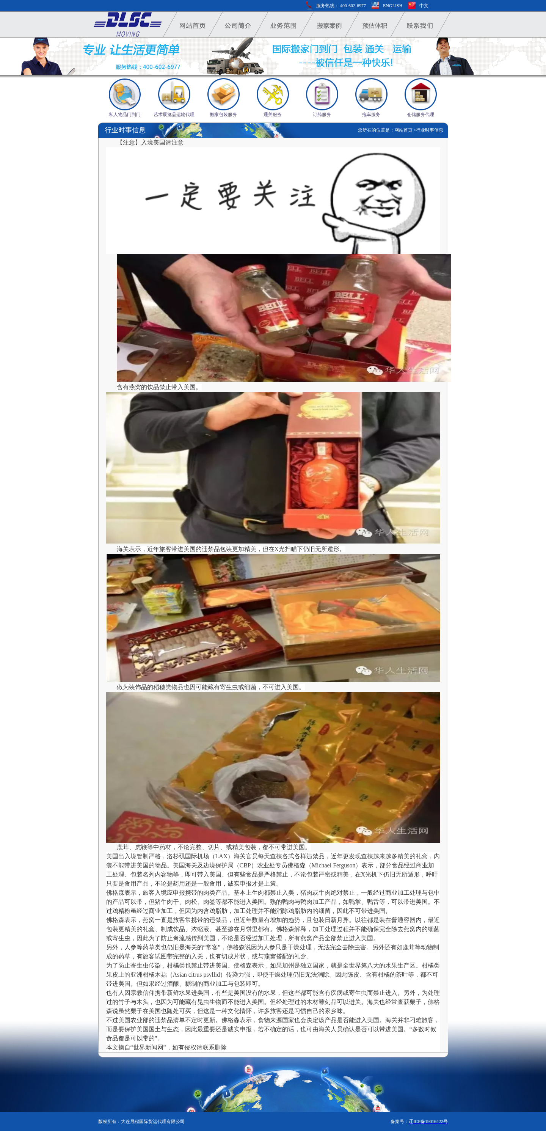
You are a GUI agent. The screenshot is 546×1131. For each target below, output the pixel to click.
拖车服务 (371, 114)
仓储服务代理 (420, 114)
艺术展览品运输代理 (174, 114)
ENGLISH (392, 5)
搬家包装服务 (223, 114)
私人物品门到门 (125, 114)
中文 (423, 5)
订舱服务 (322, 114)
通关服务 (273, 114)
